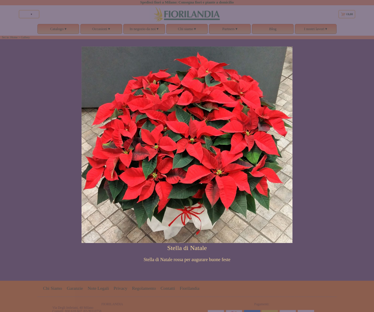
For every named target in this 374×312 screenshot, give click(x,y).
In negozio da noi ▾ (144, 30)
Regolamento (144, 288)
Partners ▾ (229, 30)
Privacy (120, 288)
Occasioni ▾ (101, 30)
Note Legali (98, 288)
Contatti (168, 288)
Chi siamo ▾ (187, 30)
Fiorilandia (189, 288)
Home (14, 37)
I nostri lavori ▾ (315, 30)
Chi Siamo (52, 288)
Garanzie (75, 288)
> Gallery (24, 37)
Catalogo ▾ (58, 30)
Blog (272, 29)
